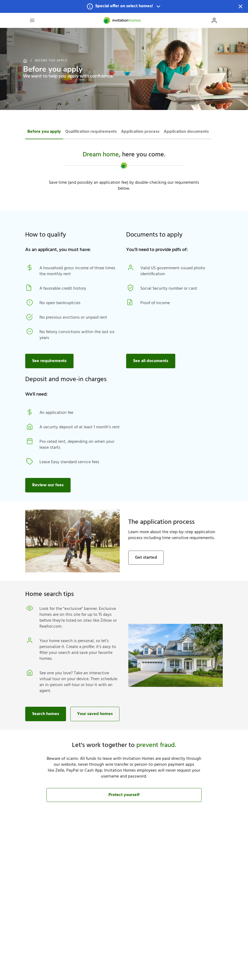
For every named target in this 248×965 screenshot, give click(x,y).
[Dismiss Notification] (240, 6)
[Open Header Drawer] (32, 20)
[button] (124, 6)
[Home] (122, 20)
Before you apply (51, 60)
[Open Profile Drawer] (214, 20)
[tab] (44, 131)
